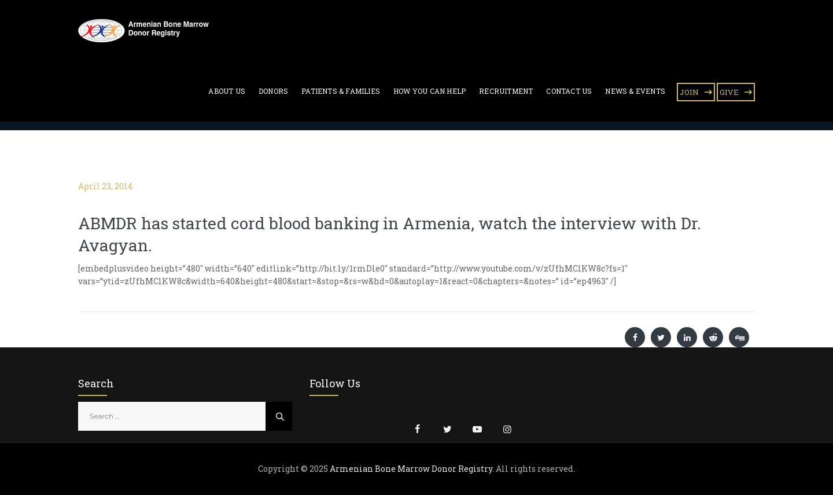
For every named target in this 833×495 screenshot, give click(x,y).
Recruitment (506, 91)
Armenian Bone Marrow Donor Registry (411, 468)
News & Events (635, 91)
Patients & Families (340, 91)
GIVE (729, 92)
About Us (226, 91)
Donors (273, 91)
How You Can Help (429, 91)
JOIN (689, 92)
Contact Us (569, 91)
